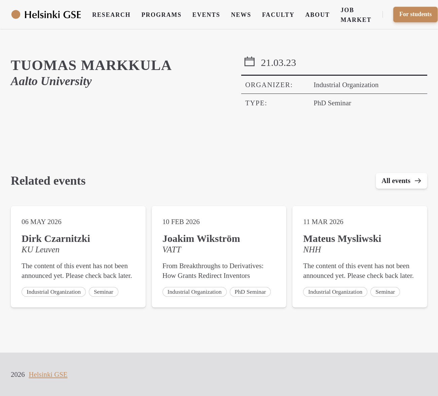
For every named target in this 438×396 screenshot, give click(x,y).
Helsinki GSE (48, 374)
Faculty (278, 14)
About (317, 14)
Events (206, 14)
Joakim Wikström (201, 238)
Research (111, 14)
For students (415, 14)
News (241, 14)
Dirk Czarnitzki (56, 238)
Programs (161, 14)
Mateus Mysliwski (342, 238)
